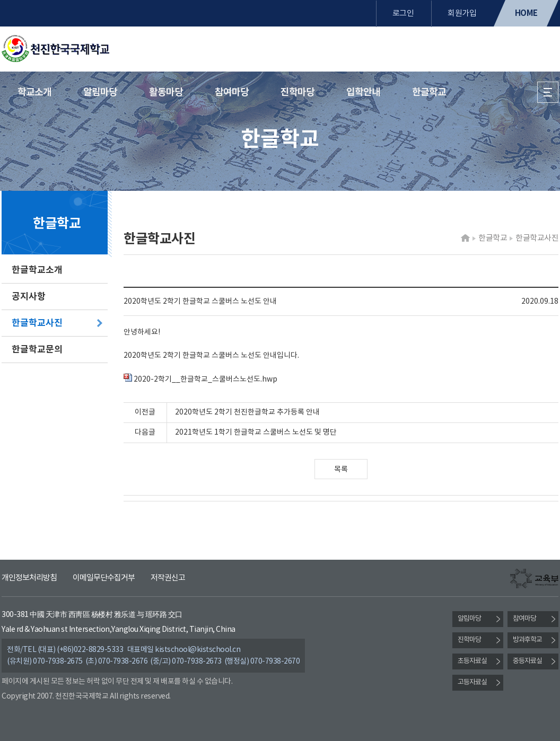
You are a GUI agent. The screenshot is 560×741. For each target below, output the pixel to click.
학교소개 (34, 92)
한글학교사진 (37, 323)
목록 (341, 469)
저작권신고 (168, 578)
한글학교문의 (37, 349)
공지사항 (29, 296)
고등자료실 (472, 682)
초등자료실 (472, 661)
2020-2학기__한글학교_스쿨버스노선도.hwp (200, 379)
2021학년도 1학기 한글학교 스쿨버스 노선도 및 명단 (256, 432)
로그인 (403, 13)
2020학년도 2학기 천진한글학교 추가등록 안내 (247, 412)
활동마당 (166, 92)
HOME (526, 13)
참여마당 (232, 92)
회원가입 (462, 13)
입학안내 (363, 92)
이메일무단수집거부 (104, 578)
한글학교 (429, 92)
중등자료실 (527, 661)
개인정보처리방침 (29, 578)
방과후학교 (527, 640)
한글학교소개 (37, 270)
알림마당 (100, 92)
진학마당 (297, 92)
